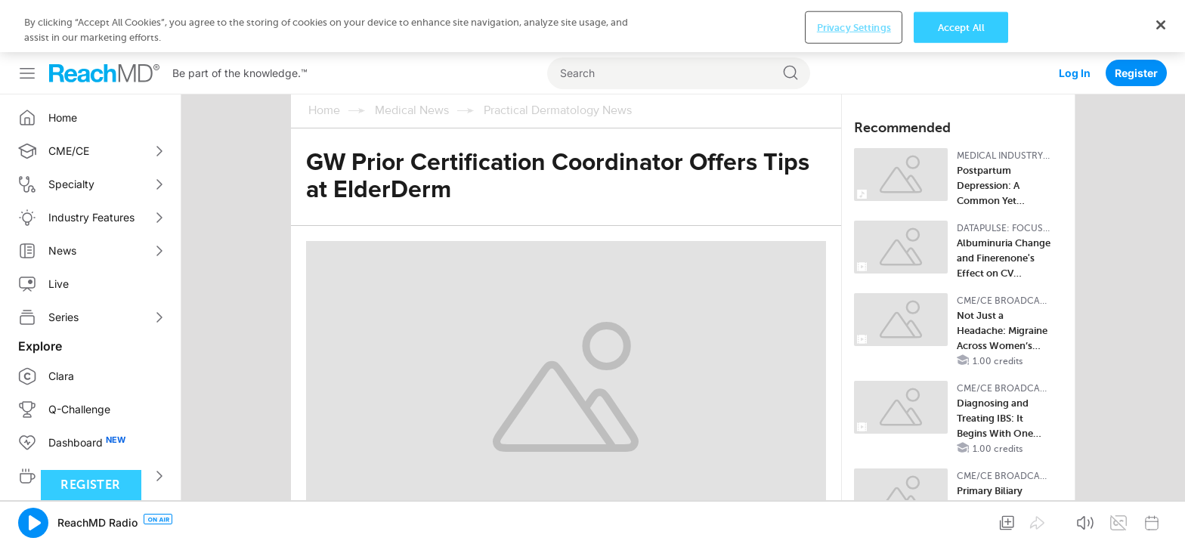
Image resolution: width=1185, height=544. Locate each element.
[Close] (1160, 519)
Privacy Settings (854, 521)
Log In (1075, 20)
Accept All (961, 521)
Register (1136, 20)
